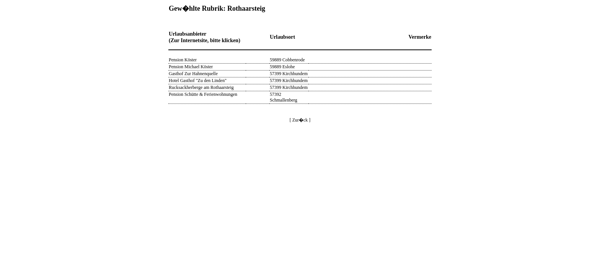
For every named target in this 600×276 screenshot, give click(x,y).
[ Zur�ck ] (300, 120)
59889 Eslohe (282, 66)
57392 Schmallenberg (283, 97)
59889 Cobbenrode (287, 59)
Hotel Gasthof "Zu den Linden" (198, 80)
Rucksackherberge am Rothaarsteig (201, 87)
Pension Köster (183, 59)
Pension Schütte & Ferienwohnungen (203, 94)
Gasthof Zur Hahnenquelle (193, 73)
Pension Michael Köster (191, 66)
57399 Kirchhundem (289, 73)
